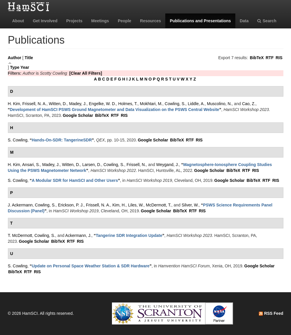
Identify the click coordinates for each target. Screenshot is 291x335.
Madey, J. (78, 103)
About (18, 20)
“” (114, 109)
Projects (74, 20)
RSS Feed (271, 313)
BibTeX (257, 57)
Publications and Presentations (200, 20)
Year (25, 67)
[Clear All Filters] (85, 73)
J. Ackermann (20, 205)
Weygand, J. (167, 164)
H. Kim (14, 103)
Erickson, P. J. (71, 205)
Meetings (100, 20)
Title (29, 57)
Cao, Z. (249, 103)
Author (14, 57)
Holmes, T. (128, 103)
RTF (269, 57)
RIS (278, 57)
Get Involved (45, 20)
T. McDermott (20, 235)
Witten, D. (58, 103)
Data (244, 20)
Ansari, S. (31, 164)
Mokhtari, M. (151, 103)
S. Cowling (18, 140)
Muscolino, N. (219, 103)
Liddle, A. (196, 103)
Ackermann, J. (78, 235)
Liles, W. (136, 205)
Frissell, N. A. (34, 103)
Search (266, 20)
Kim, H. (119, 205)
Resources (150, 20)
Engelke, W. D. (102, 103)
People (124, 20)
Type (14, 67)
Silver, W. (190, 205)
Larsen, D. (91, 164)
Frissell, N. (136, 164)
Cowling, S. (175, 103)
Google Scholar (78, 115)
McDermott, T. (158, 205)
